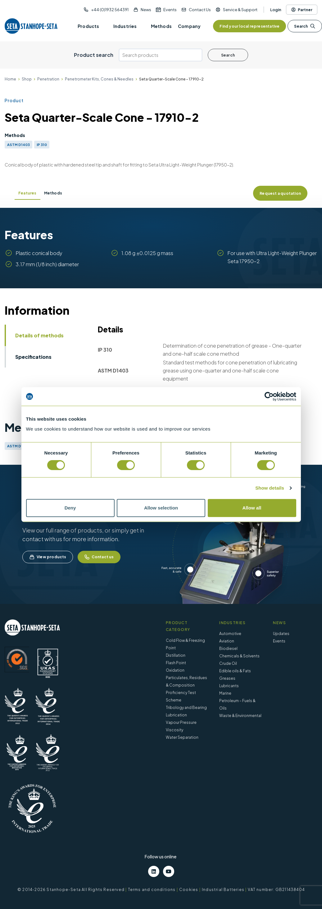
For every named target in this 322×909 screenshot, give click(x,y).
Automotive (230, 633)
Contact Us (200, 9)
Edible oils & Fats (235, 671)
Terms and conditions (152, 889)
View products (47, 557)
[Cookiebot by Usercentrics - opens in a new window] (269, 396)
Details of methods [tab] (39, 335)
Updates (281, 633)
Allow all (252, 507)
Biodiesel (228, 648)
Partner (301, 9)
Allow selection (161, 507)
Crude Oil (228, 663)
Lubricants (229, 685)
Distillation (175, 655)
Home (10, 79)
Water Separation (182, 737)
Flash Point (176, 662)
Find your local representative (249, 26)
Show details (269, 488)
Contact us (99, 557)
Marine (225, 693)
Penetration (48, 79)
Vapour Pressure (181, 722)
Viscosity (174, 730)
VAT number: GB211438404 (276, 889)
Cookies (188, 889)
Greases (227, 678)
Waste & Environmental (240, 715)
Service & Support (240, 9)
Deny (70, 507)
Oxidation (175, 670)
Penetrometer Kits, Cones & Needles (99, 79)
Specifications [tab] (33, 357)
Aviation (226, 641)
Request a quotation (280, 193)
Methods (53, 193)
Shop (27, 79)
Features (27, 193)
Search (304, 26)
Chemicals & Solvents (239, 656)
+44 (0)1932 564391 (110, 9)
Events (170, 9)
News (146, 9)
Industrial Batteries (223, 889)
